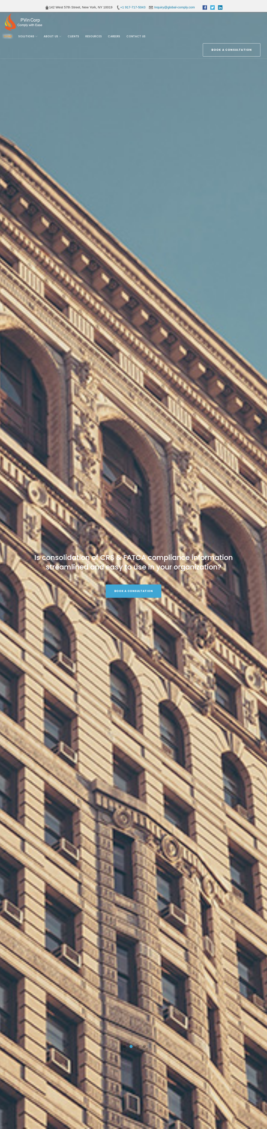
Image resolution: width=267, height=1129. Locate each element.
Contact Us (137, 40)
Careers (116, 40)
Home (10, 40)
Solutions (28, 40)
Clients (75, 40)
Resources (95, 40)
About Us (52, 40)
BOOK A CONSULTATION (231, 23)
